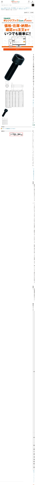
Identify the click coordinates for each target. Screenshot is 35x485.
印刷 (32, 12)
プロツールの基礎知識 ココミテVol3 (8, 128)
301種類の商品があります (33, 174)
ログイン (29, 2)
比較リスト (27, 12)
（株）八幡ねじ (33, 101)
